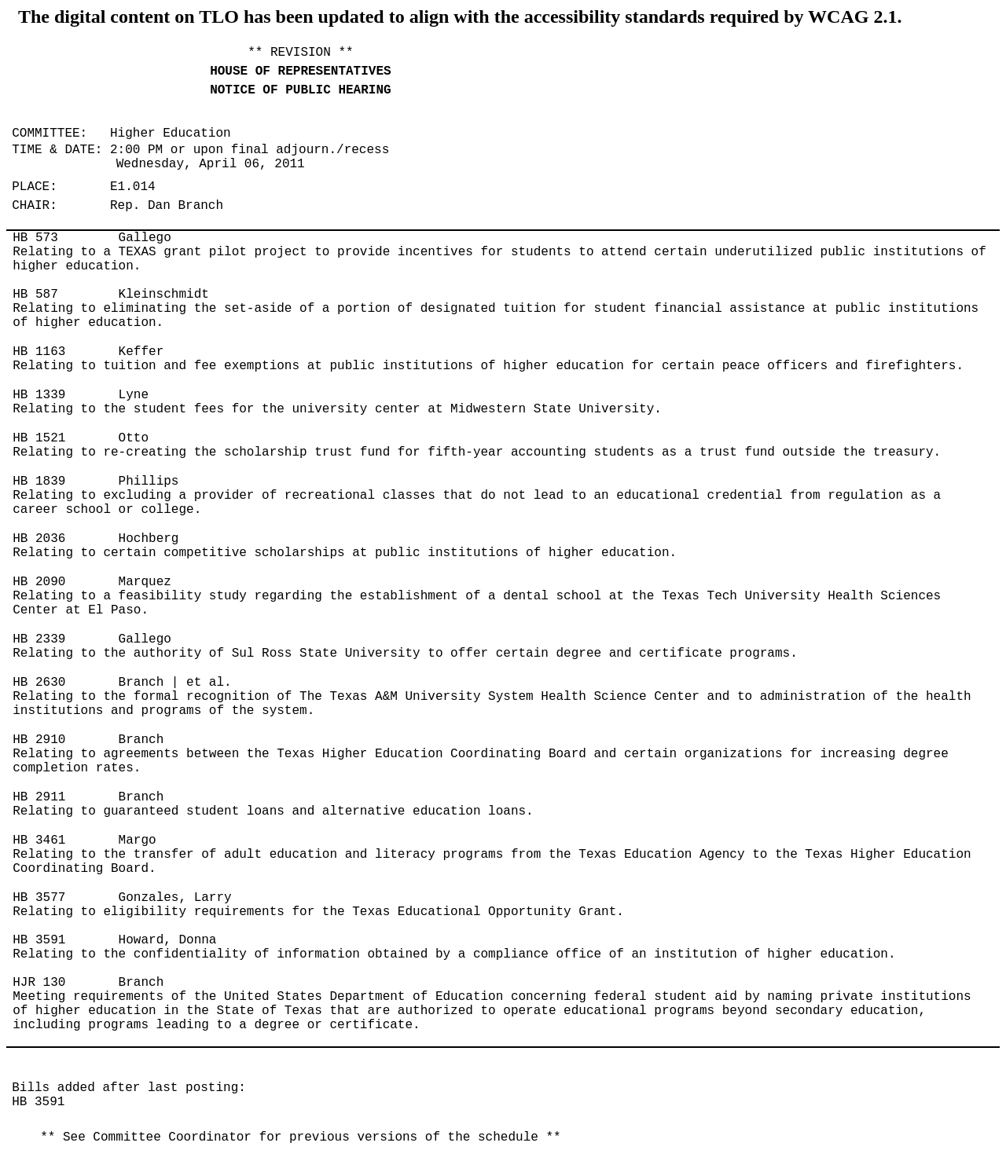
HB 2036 (39, 539)
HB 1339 (39, 395)
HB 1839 (39, 481)
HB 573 (35, 238)
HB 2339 (39, 639)
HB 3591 (39, 940)
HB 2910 (39, 740)
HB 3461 (39, 840)
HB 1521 (39, 438)
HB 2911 (39, 797)
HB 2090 (39, 582)
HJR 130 (39, 983)
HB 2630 (39, 683)
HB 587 (35, 295)
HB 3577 (39, 898)
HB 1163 (39, 352)
